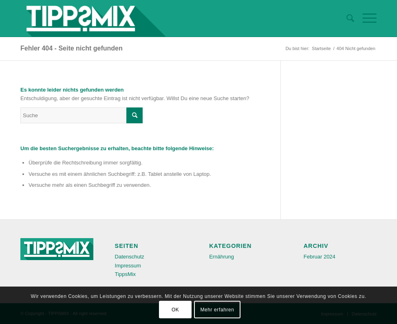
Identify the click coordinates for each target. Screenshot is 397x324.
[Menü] (365, 18)
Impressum (128, 266)
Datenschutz (129, 257)
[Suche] (346, 18)
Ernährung (221, 257)
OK (175, 310)
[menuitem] (346, 18)
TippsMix (125, 274)
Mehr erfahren (217, 310)
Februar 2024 (319, 257)
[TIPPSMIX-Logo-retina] (93, 18)
